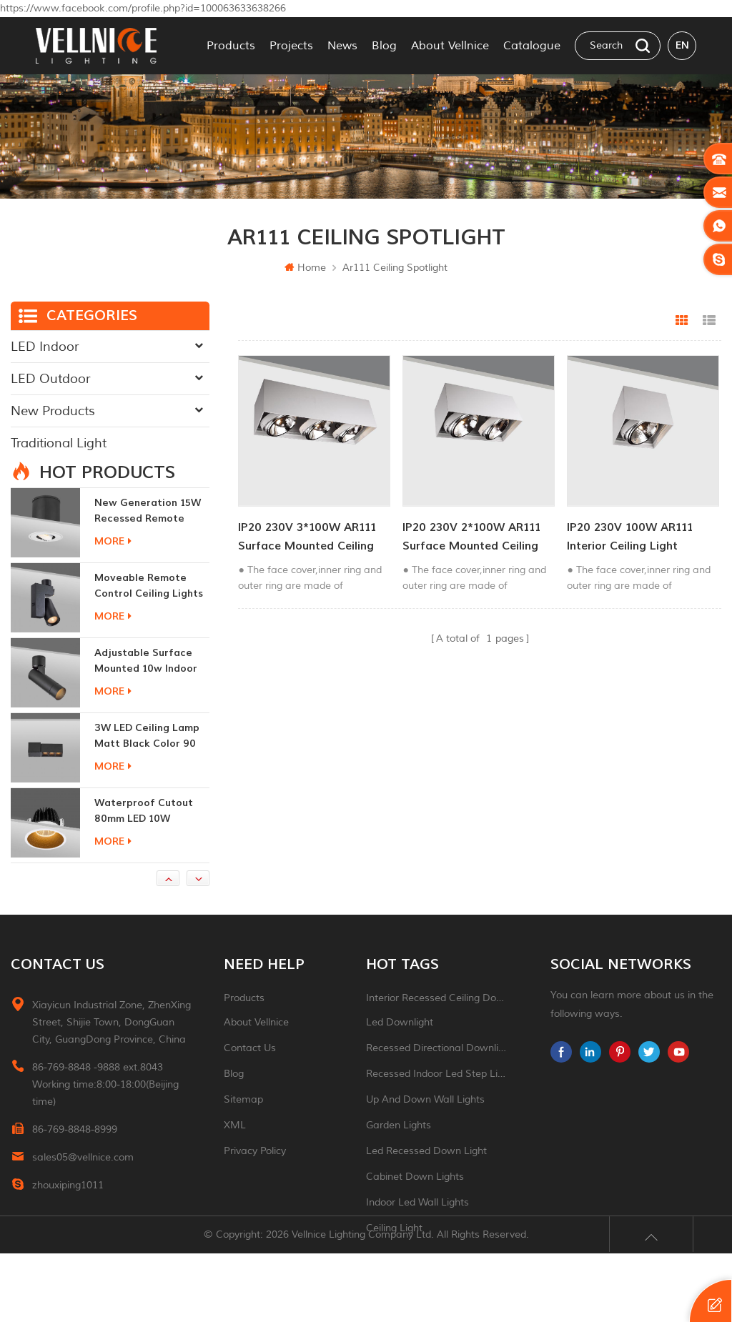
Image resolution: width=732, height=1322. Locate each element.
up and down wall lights (425, 1121)
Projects (291, 46)
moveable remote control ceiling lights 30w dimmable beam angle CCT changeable (148, 607)
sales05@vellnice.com (83, 1179)
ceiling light (394, 1249)
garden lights (398, 1146)
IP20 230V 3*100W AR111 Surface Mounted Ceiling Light (307, 535)
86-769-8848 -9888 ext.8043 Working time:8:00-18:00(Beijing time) (105, 1106)
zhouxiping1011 (68, 1207)
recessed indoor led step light (437, 1095)
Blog (384, 46)
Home (305, 268)
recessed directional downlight (437, 1069)
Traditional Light (59, 443)
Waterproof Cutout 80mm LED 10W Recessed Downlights (147, 832)
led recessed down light (426, 1172)
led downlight (399, 1044)
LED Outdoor (50, 379)
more (113, 563)
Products (231, 46)
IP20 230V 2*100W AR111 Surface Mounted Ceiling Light (470, 535)
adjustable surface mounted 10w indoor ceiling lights (145, 682)
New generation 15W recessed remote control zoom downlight (147, 532)
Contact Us (250, 1069)
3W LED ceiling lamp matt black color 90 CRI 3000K (146, 757)
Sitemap (243, 1121)
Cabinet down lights (415, 1198)
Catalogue (531, 46)
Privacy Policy (255, 1172)
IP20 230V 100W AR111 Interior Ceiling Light (626, 534)
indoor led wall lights (417, 1224)
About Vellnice (450, 46)
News (342, 46)
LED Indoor (45, 346)
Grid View (682, 321)
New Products (53, 411)
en (682, 45)
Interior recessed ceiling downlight (437, 1019)
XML (235, 1146)
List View (709, 321)
